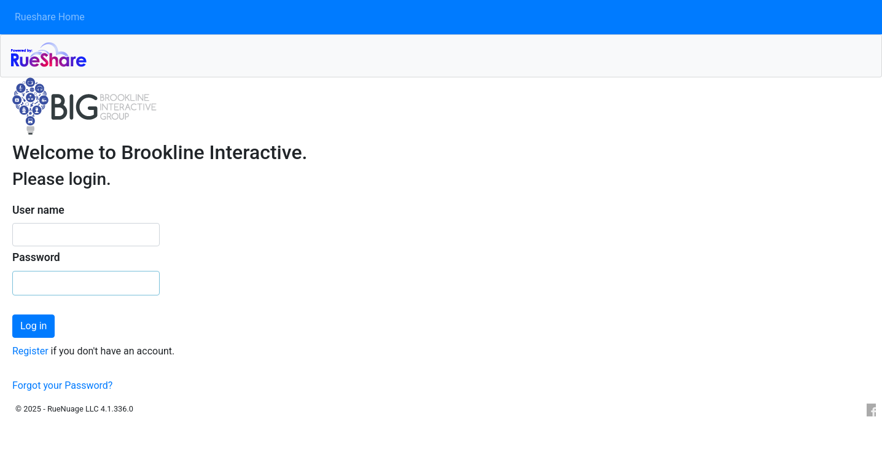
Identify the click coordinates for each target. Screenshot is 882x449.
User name (38, 210)
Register (31, 351)
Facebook (870, 410)
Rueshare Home (50, 17)
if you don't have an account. (113, 351)
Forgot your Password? (62, 385)
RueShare (445, 54)
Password (36, 257)
